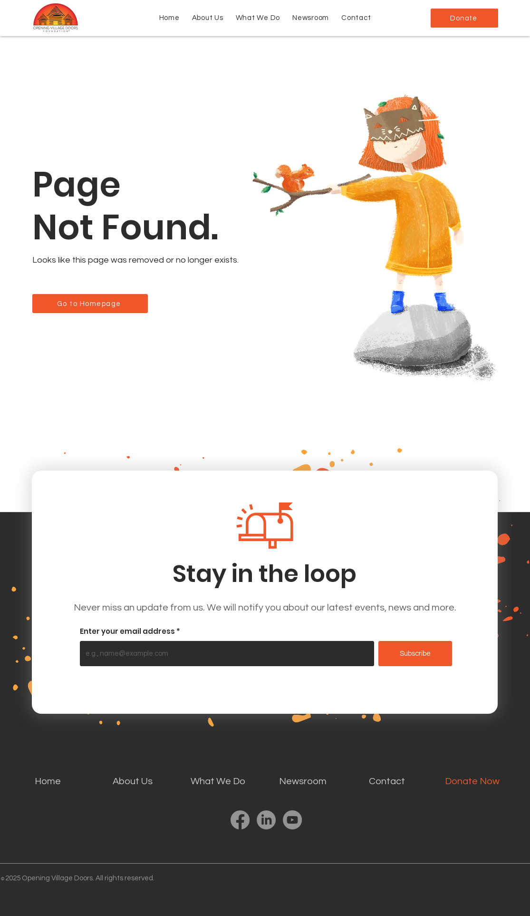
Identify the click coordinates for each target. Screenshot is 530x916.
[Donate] (464, 18)
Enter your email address (127, 631)
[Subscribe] (415, 653)
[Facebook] (240, 819)
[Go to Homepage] (90, 303)
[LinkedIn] (266, 819)
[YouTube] (292, 819)
